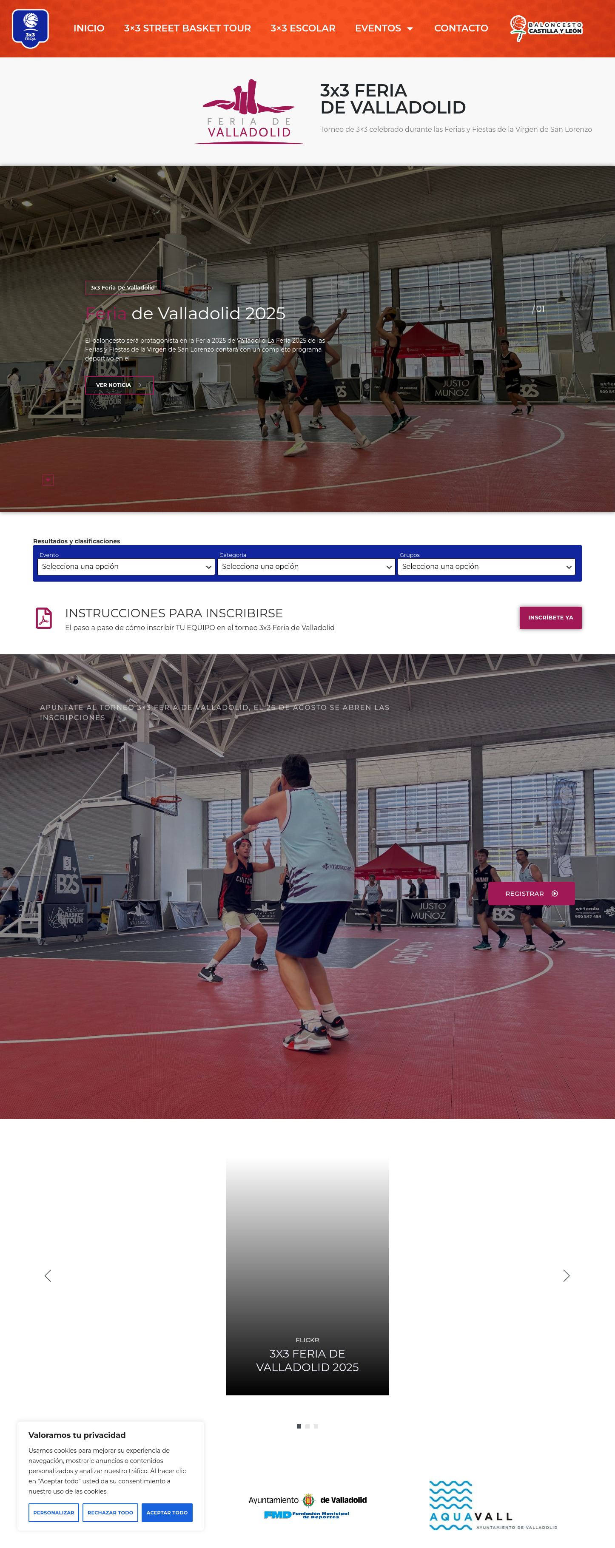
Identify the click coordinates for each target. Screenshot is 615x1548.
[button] (299, 1426)
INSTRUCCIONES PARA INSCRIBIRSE (174, 613)
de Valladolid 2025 (185, 313)
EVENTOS (385, 28)
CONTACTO (461, 28)
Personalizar (54, 1513)
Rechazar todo (111, 1513)
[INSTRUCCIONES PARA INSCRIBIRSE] (43, 618)
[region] (110, 1476)
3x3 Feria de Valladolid (123, 287)
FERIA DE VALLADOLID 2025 (307, 1360)
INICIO (89, 28)
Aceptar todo (167, 1513)
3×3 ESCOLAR (303, 28)
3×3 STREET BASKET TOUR (187, 28)
